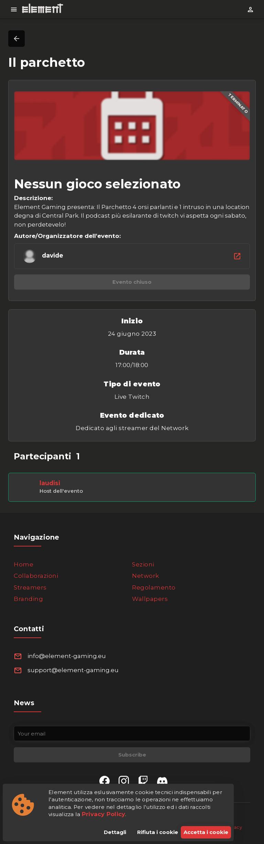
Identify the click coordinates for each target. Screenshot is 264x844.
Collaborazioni (36, 575)
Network (145, 575)
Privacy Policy (103, 814)
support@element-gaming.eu (73, 670)
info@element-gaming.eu (67, 656)
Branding (28, 598)
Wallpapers (150, 598)
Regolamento (154, 587)
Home (23, 564)
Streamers (30, 587)
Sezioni (143, 564)
